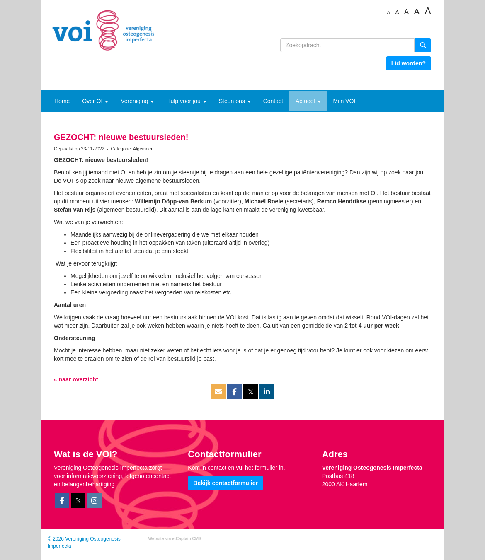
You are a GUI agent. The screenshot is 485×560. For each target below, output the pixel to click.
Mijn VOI (344, 101)
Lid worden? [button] (408, 63)
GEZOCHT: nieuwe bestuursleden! (121, 137)
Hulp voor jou (186, 101)
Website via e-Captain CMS (174, 538)
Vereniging (137, 101)
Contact (273, 101)
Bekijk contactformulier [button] (225, 483)
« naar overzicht (76, 379)
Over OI (95, 101)
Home (62, 101)
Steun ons (235, 101)
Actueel (308, 101)
